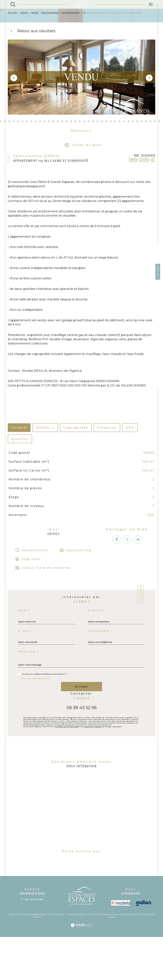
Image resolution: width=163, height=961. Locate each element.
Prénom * (97, 610)
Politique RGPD (146, 914)
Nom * (24, 610)
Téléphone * (100, 631)
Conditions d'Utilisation (92, 727)
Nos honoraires (76, 914)
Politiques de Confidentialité (66, 727)
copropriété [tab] (75, 427)
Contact (157, 272)
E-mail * (26, 631)
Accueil (12, 13)
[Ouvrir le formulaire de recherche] (13, 4)
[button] (149, 78)
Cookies (111, 917)
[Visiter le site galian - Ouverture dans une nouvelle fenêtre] (143, 903)
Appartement (71, 13)
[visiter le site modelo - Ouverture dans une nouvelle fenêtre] (120, 903)
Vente (24, 13)
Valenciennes (50, 13)
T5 (84, 13)
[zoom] (81, 113)
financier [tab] (107, 427)
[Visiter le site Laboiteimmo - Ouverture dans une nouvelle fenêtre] (81, 928)
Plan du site (92, 914)
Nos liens (132, 914)
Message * (28, 651)
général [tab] (19, 427)
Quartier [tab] (20, 439)
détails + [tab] (45, 427)
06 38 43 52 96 (81, 707)
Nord (35, 13)
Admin (123, 914)
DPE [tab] (130, 427)
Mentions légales (109, 914)
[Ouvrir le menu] (150, 4)
